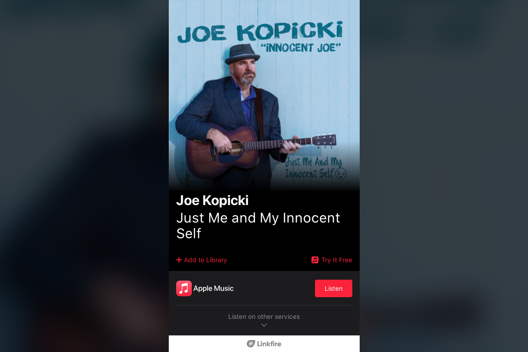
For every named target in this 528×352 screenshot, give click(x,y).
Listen (334, 288)
